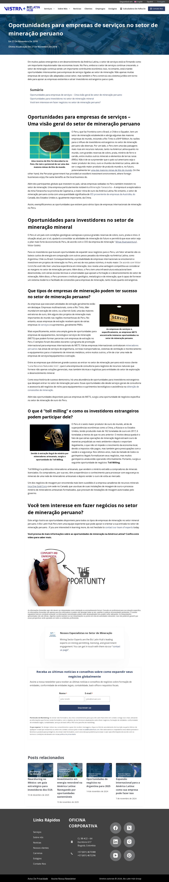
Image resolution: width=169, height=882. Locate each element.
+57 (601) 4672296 (82, 846)
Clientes (88, 8)
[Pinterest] (151, 845)
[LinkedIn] (151, 832)
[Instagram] (123, 845)
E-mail (89, 692)
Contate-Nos (156, 8)
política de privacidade (68, 732)
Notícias (77, 8)
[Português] (159, 2)
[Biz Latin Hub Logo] (22, 8)
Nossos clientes (26, 845)
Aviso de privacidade (13, 877)
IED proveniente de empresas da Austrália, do (112, 194)
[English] (138, 2)
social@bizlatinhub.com (91, 728)
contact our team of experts (119, 527)
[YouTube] (137, 845)
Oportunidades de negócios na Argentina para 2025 (98, 780)
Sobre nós (23, 834)
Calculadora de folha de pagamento (139, 8)
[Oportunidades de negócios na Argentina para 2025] (99, 768)
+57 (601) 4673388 (82, 843)
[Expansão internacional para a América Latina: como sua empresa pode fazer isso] (128, 768)
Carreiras (22, 850)
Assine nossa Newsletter (36, 877)
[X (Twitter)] (137, 832)
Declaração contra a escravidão (64, 877)
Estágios (113, 8)
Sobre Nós (64, 8)
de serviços (43, 324)
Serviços (50, 8)
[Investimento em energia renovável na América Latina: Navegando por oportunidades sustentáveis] (70, 768)
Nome (63, 692)
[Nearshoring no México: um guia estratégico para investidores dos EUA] (40, 768)
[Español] (148, 2)
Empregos (100, 8)
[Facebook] (123, 832)
